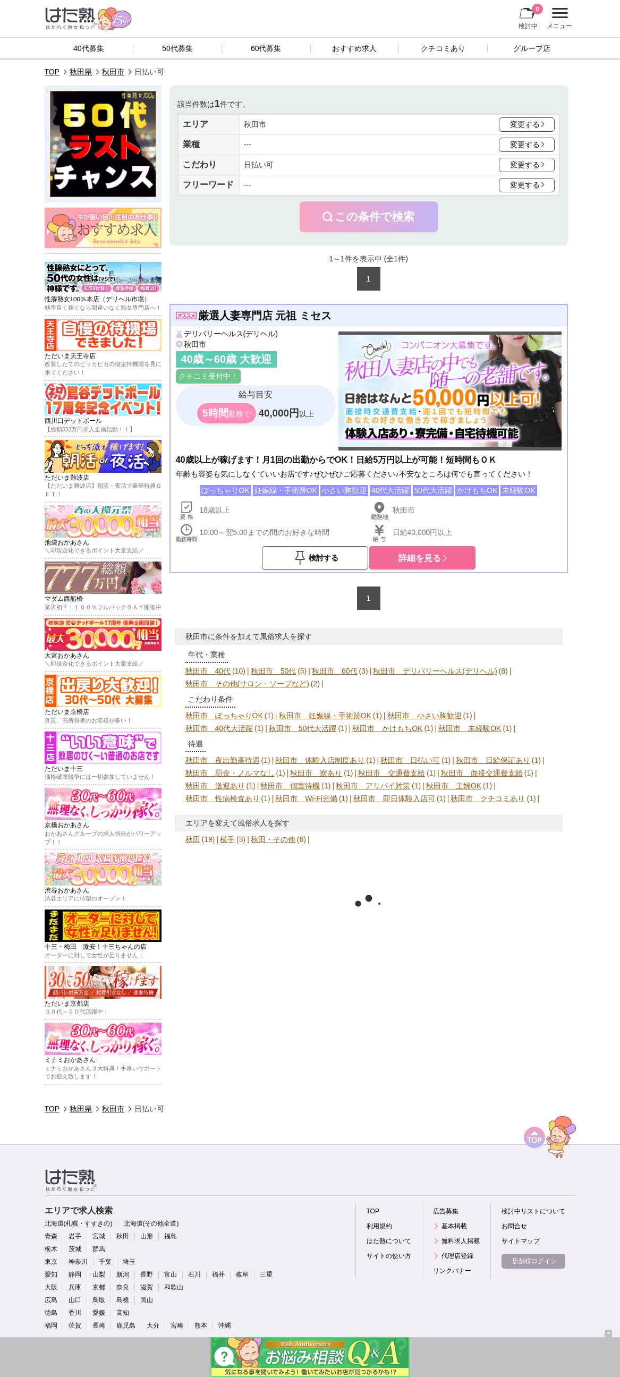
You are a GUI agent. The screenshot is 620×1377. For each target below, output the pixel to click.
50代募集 (177, 48)
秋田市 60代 (335, 671)
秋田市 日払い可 (410, 760)
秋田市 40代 (208, 671)
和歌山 (173, 1287)
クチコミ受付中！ (208, 376)
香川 (75, 1312)
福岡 (51, 1325)
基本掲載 (454, 1226)
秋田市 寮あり (316, 773)
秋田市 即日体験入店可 (394, 798)
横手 (227, 839)
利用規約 (379, 1226)
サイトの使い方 (389, 1256)
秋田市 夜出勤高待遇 (222, 760)
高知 (122, 1312)
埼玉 (129, 1261)
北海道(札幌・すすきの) (79, 1223)
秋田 (192, 839)
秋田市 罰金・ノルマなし (230, 773)
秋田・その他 (273, 839)
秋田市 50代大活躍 (303, 728)
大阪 (51, 1287)
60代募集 (266, 48)
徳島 (51, 1312)
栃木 (51, 1249)
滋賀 (146, 1287)
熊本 (200, 1325)
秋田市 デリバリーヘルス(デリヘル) (435, 671)
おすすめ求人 (354, 48)
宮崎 (177, 1325)
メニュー (558, 18)
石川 (194, 1274)
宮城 (98, 1236)
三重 (266, 1274)
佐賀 (75, 1325)
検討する (323, 558)
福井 (218, 1274)
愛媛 (98, 1312)
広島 (51, 1300)
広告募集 (445, 1211)
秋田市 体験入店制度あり (319, 760)
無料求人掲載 (460, 1241)
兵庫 (75, 1287)
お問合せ (514, 1226)
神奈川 (78, 1261)
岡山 (146, 1300)
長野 (146, 1274)
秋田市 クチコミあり (488, 798)
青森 (51, 1236)
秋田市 (113, 71)
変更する (525, 124)
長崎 (98, 1325)
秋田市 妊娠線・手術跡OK (325, 715)
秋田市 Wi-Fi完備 (306, 798)
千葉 (105, 1261)
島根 (122, 1300)
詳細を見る (419, 558)
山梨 (98, 1274)
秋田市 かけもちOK (387, 728)
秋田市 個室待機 (290, 785)
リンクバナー (452, 1270)
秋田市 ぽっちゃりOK (224, 715)
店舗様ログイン (534, 1261)
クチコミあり (443, 48)
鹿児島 (125, 1325)
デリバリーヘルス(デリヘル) (231, 333)
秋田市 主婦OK (453, 785)
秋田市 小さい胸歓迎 (424, 715)
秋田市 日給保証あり (493, 760)
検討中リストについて (533, 1211)
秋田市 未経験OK (469, 728)
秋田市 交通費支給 (391, 773)
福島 (170, 1236)
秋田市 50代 (273, 671)
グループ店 (531, 48)
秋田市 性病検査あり (222, 798)
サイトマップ (521, 1241)
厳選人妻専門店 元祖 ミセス (265, 315)
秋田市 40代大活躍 (219, 728)
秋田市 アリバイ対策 (373, 785)
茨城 (75, 1249)
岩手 (75, 1236)
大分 (153, 1325)
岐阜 (242, 1274)
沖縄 (224, 1325)
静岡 (75, 1274)
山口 (75, 1300)
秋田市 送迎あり (215, 785)
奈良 (122, 1287)
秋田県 (81, 71)
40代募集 (88, 48)
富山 (170, 1274)
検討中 (531, 16)
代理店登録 (457, 1256)
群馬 (98, 1249)
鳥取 (98, 1300)
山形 (146, 1236)
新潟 (122, 1274)
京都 (98, 1287)
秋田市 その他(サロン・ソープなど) (247, 683)
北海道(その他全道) (151, 1223)
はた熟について (389, 1241)
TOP (52, 71)
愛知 (51, 1274)
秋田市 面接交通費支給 (482, 773)
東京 (51, 1261)
